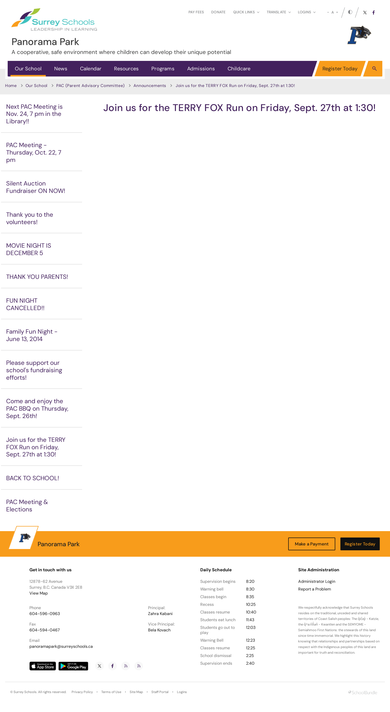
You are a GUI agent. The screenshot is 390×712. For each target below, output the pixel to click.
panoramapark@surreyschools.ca (61, 646)
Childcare (239, 68)
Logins (182, 692)
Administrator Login (316, 581)
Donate (218, 12)
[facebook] (373, 12)
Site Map (136, 692)
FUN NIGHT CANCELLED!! (25, 304)
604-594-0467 (44, 630)
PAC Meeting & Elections (27, 505)
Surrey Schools (25, 692)
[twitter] (365, 12)
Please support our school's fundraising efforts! (34, 370)
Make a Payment (312, 544)
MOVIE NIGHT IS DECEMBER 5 (28, 249)
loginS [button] (307, 12)
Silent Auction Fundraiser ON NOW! (35, 187)
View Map (38, 593)
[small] (328, 12)
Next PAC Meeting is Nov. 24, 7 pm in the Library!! (34, 114)
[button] (374, 68)
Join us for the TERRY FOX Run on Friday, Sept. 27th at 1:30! (35, 447)
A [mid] (332, 12)
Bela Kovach (159, 630)
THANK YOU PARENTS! (37, 277)
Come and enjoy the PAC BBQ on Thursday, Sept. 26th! (37, 408)
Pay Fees (196, 12)
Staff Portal (160, 692)
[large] (337, 12)
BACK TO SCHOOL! (32, 478)
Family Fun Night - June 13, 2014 (32, 335)
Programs (162, 68)
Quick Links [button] (246, 12)
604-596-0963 (44, 613)
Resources (126, 68)
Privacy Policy (82, 692)
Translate (279, 12)
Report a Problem (314, 589)
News (60, 68)
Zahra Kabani (160, 613)
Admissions (201, 68)
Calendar (91, 68)
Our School (28, 68)
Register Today (340, 68)
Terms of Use (111, 692)
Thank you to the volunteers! (29, 218)
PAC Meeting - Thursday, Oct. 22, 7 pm (33, 152)
